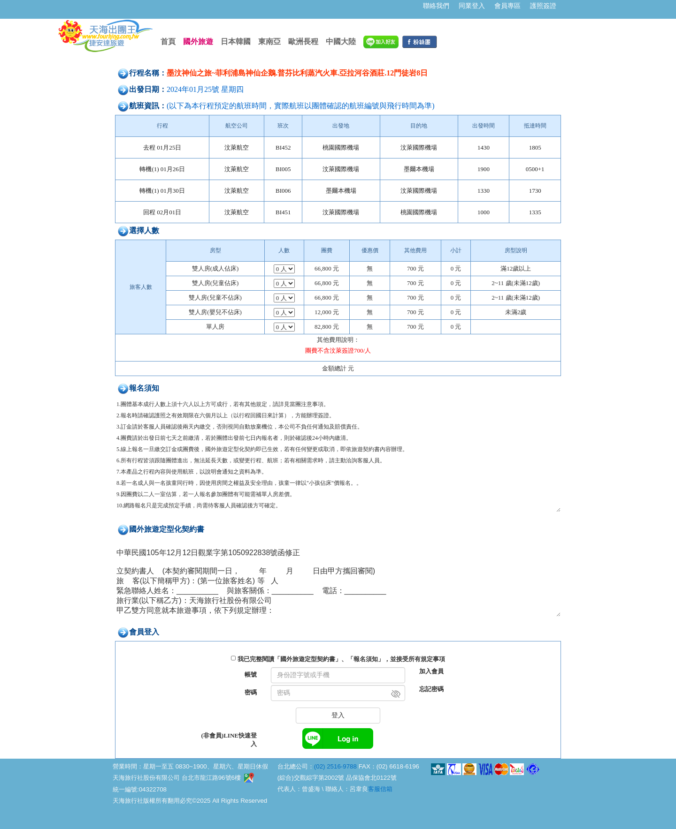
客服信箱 (380, 788)
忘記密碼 (431, 689)
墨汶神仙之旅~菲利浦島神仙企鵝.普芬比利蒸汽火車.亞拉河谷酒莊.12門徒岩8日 (297, 73)
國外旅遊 (198, 41)
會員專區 (507, 5)
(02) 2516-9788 (335, 766)
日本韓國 (236, 41)
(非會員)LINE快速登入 (229, 739)
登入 (338, 715)
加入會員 (431, 671)
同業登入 (472, 5)
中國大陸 (341, 41)
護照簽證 (543, 5)
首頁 (168, 41)
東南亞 (269, 41)
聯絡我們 (436, 5)
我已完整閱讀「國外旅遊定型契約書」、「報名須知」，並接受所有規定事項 (341, 659)
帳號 (251, 674)
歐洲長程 (303, 41)
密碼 (251, 692)
